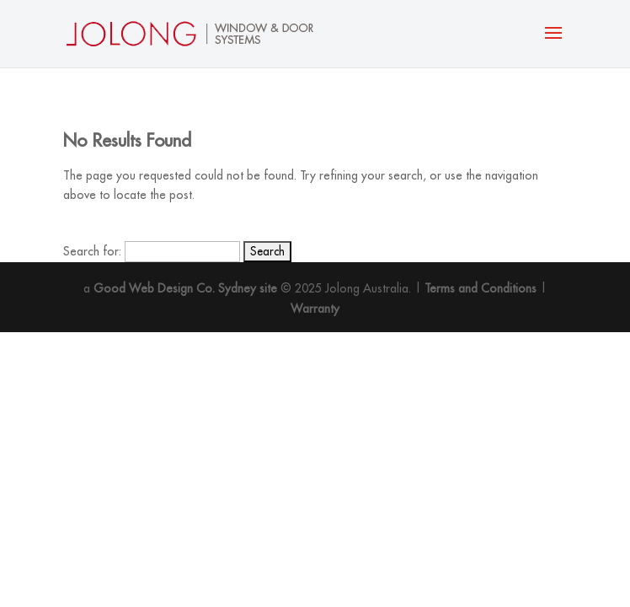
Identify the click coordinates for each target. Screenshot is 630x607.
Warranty (315, 308)
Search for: (92, 251)
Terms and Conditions (480, 288)
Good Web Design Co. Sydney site (185, 288)
